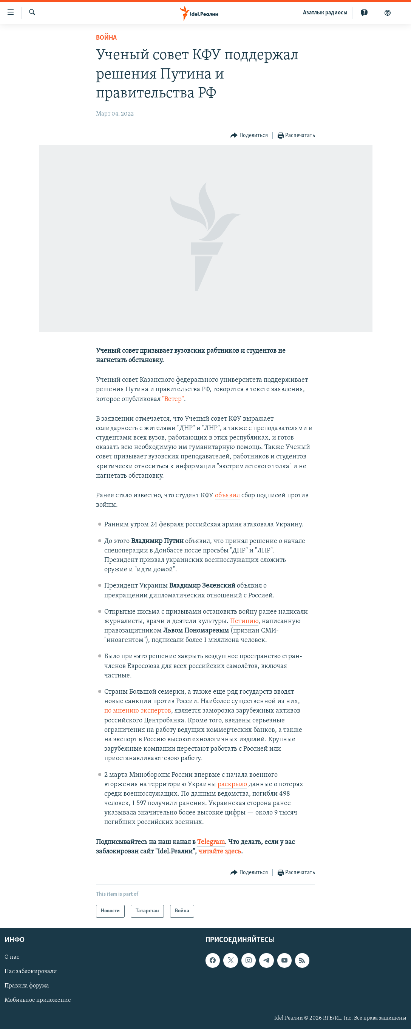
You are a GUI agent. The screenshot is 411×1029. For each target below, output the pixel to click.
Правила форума (27, 986)
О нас (12, 957)
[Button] (249, 136)
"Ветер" (173, 399)
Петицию (244, 621)
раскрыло (232, 784)
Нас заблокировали (31, 972)
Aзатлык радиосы (325, 13)
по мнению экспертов (137, 710)
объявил (227, 495)
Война (106, 38)
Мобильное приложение (38, 1001)
